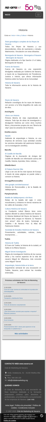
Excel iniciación (8, 320)
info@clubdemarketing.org (18, 380)
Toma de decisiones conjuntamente (15, 305)
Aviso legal (9, 405)
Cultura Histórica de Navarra (16, 209)
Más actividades (21, 334)
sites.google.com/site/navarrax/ (17, 185)
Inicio (13, 35)
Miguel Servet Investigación (15, 252)
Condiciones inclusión (26, 408)
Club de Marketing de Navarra (28, 411)
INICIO (7, 15)
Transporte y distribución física (13, 298)
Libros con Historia (12, 115)
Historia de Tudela (12, 243)
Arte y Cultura (21, 35)
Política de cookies (10, 420)
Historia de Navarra (12, 83)
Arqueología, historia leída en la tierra (19, 265)
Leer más (30, 399)
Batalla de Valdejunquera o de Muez (19, 198)
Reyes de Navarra (12, 100)
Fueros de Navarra (12, 67)
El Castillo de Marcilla (13, 154)
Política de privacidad (23, 405)
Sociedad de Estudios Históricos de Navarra (22, 230)
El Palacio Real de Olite (14, 169)
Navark (7, 136)
